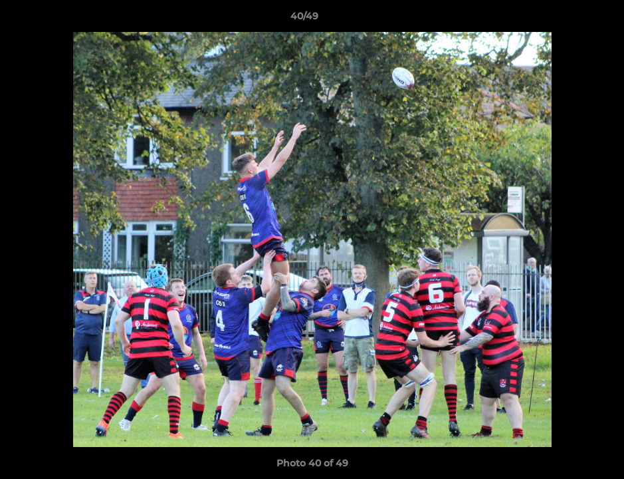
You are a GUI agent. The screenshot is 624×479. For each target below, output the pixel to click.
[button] (568, 19)
